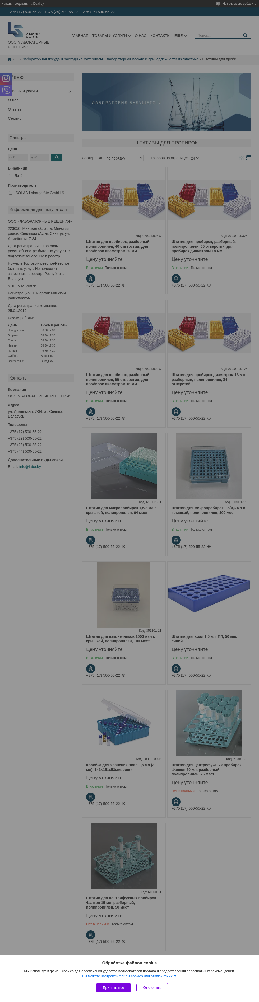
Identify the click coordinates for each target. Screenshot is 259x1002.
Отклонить (152, 988)
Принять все (113, 988)
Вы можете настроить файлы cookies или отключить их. (127, 976)
